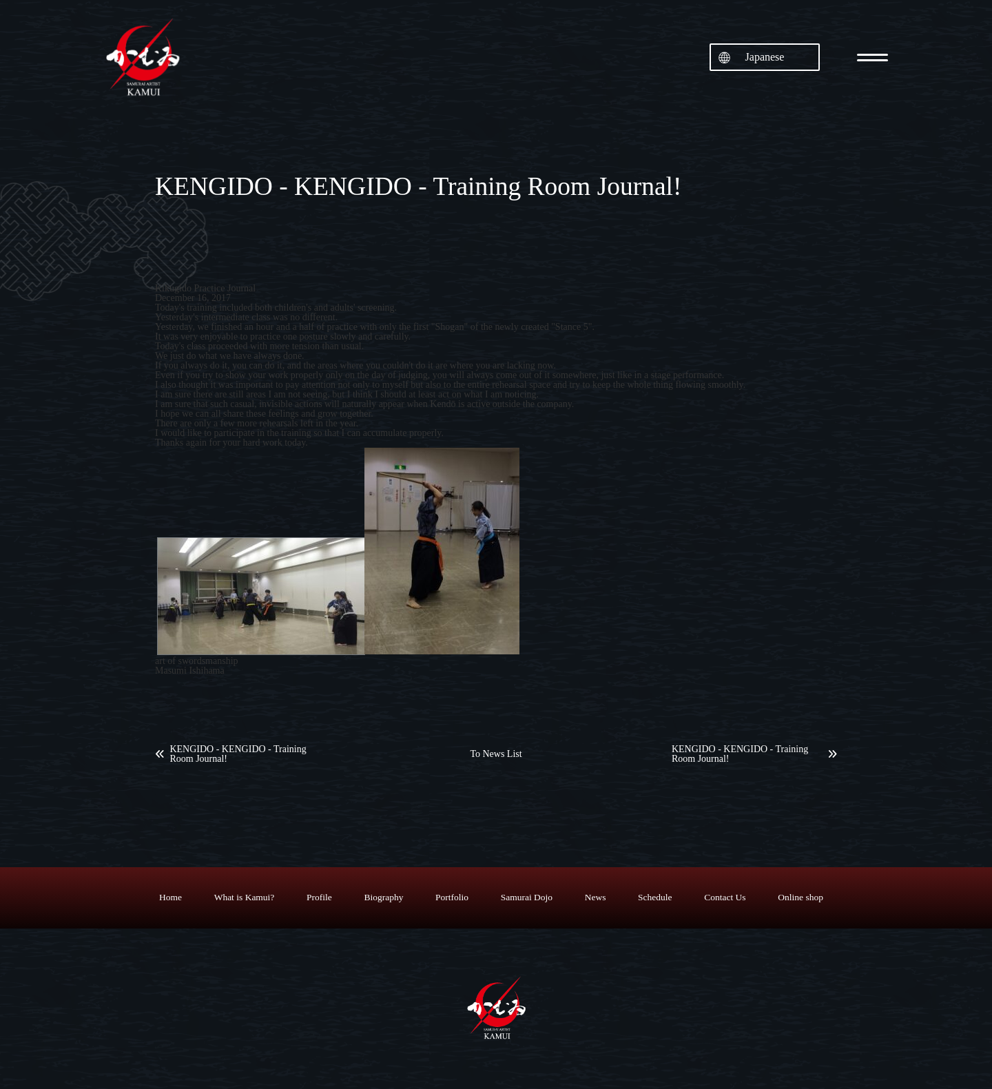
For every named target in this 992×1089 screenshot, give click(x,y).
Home (170, 897)
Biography (383, 897)
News (595, 897)
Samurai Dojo (526, 897)
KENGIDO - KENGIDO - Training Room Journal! (237, 754)
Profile (319, 897)
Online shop (800, 897)
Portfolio (451, 897)
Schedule (655, 897)
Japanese (765, 57)
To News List (495, 754)
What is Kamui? (244, 897)
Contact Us (724, 897)
